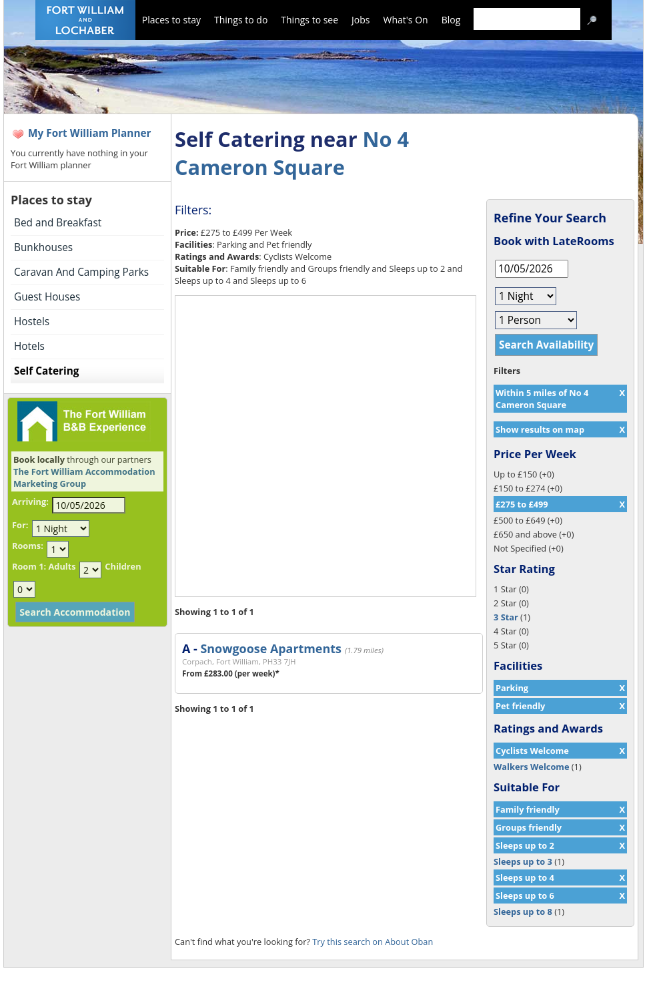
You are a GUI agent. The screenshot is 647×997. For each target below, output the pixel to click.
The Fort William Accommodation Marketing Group (84, 477)
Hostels (31, 322)
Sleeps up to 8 (523, 912)
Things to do (240, 19)
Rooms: (27, 546)
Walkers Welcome (531, 767)
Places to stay (171, 19)
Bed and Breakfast (57, 223)
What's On (406, 19)
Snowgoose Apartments (270, 648)
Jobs (361, 19)
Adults (61, 566)
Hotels (29, 346)
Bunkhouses (43, 247)
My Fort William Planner (89, 133)
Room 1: (29, 566)
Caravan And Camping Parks (81, 272)
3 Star (506, 617)
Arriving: (30, 501)
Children (123, 566)
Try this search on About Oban (372, 942)
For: (20, 525)
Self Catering (46, 371)
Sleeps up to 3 (523, 861)
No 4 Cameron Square (292, 153)
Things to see (309, 19)
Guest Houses (47, 297)
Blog (451, 19)
